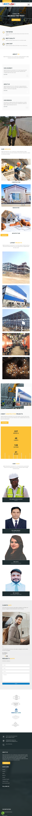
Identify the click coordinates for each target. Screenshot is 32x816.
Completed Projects (7, 779)
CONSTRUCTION (16, 182)
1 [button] (5, 656)
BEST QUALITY (10, 38)
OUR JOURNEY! (9, 69)
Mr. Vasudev (16, 592)
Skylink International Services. (8, 813)
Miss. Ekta (16, 561)
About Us (5, 776)
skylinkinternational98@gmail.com (11, 741)
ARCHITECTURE (16, 233)
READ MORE (6, 91)
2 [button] (6, 656)
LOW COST (9, 43)
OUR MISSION (8, 101)
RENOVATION (16, 207)
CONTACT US (16, 19)
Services (5, 770)
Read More (7, 763)
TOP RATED (9, 32)
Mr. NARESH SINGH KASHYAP (16, 499)
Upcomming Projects (7, 783)
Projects (5, 772)
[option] (16, 633)
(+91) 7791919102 (9, 744)
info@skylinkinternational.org (11, 740)
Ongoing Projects (6, 781)
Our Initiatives (7, 1)
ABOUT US (7, 85)
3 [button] (7, 656)
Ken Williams (4, 653)
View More (4, 235)
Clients (5, 774)
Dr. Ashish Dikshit (16, 530)
